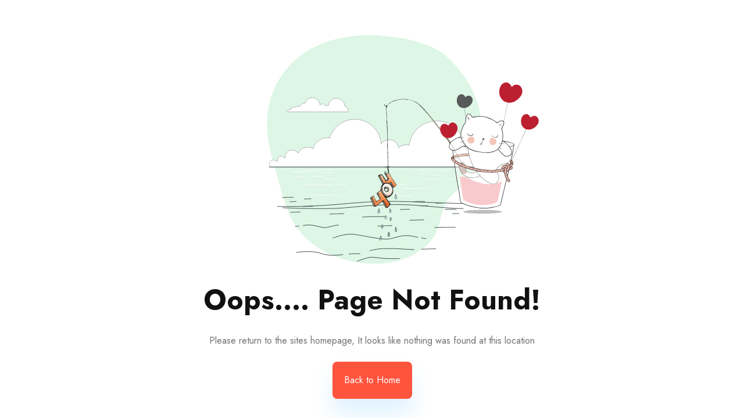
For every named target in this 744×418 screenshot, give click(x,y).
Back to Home (372, 380)
